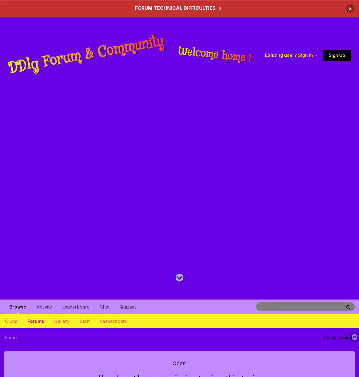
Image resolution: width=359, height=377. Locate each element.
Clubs (11, 321)
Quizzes (128, 307)
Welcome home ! (215, 55)
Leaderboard (113, 321)
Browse (17, 309)
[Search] (283, 306)
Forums (35, 321)
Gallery (61, 321)
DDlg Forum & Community (86, 55)
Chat (105, 307)
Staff (85, 321)
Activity (44, 307)
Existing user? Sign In (291, 55)
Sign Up (337, 55)
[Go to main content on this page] (179, 278)
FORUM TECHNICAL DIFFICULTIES (175, 8)
